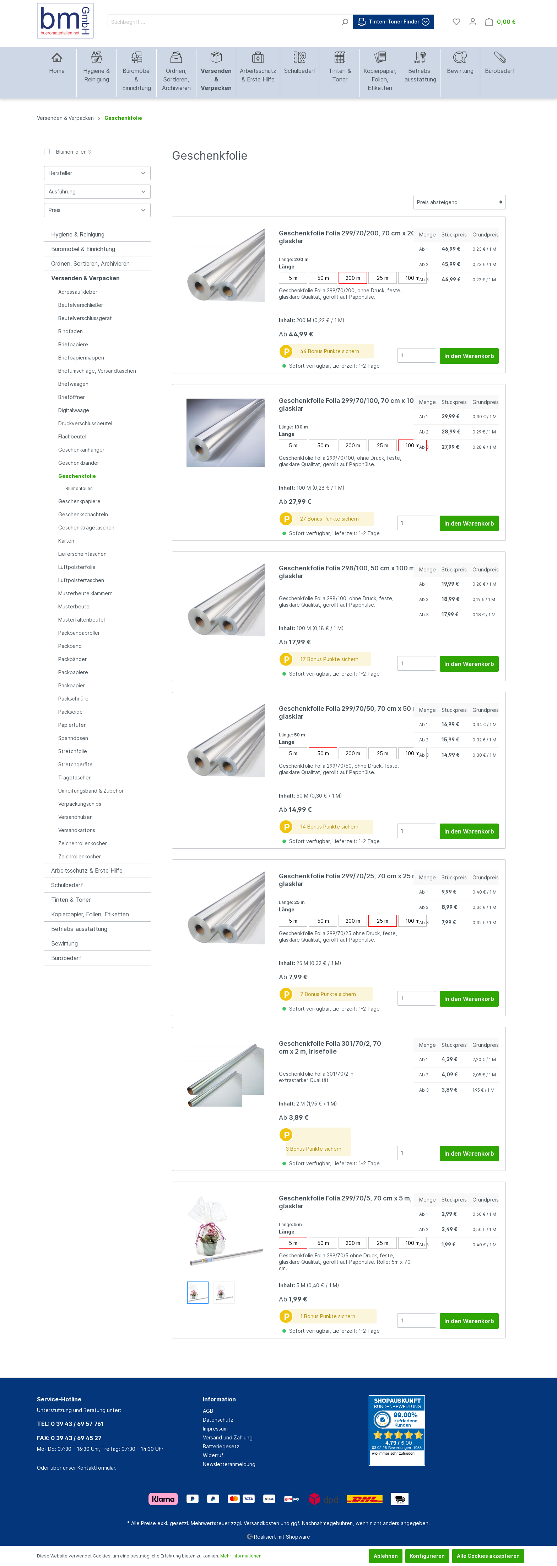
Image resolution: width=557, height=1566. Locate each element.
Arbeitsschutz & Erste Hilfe (87, 870)
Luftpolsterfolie (77, 567)
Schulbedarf (67, 885)
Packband (70, 646)
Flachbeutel (72, 436)
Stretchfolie (72, 751)
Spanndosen (73, 738)
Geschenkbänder (78, 463)
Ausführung (97, 191)
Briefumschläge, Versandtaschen (97, 371)
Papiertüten (72, 725)
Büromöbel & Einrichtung (83, 248)
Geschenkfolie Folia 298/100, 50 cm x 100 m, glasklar (348, 572)
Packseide (70, 712)
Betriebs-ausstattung (79, 928)
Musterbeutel (74, 606)
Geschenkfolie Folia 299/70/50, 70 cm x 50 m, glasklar (349, 712)
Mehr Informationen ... (243, 1556)
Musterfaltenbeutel (81, 620)
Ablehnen (386, 1556)
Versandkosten (261, 1523)
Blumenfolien (73, 152)
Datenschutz (218, 1420)
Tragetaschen (75, 777)
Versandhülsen (75, 817)
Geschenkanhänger (81, 450)
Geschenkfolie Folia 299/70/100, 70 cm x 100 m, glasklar (353, 404)
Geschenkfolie (77, 476)
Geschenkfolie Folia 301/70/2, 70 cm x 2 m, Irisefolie (330, 1047)
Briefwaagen (73, 384)
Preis (97, 210)
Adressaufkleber (77, 292)
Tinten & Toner (71, 899)
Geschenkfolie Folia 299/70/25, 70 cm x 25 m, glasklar (349, 880)
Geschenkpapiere (79, 501)
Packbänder (72, 659)
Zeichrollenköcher (79, 856)
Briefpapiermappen (81, 358)
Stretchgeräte (75, 764)
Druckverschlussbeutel (85, 423)
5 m (293, 278)
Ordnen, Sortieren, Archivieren (90, 263)
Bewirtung (64, 943)
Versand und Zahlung (228, 1437)
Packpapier (71, 685)
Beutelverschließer (80, 305)
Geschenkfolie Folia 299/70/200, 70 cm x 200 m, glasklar (353, 237)
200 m (353, 278)
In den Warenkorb (469, 355)
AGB (208, 1411)
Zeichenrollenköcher (82, 843)
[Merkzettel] (456, 21)
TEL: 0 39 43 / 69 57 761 (70, 1423)
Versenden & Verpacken (85, 278)
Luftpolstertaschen (81, 580)
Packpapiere (73, 672)
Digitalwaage (73, 410)
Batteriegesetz (221, 1446)
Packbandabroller (79, 633)
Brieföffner (71, 397)
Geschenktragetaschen (86, 527)
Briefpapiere (73, 344)
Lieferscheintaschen (82, 554)
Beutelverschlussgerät (85, 318)
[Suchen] (344, 22)
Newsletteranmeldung (229, 1464)
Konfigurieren (427, 1556)
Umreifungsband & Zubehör (91, 791)
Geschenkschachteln (83, 514)
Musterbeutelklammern (85, 593)
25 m (382, 278)
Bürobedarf (66, 958)
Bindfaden (70, 331)
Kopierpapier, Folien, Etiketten (90, 914)
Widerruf (213, 1455)
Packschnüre (73, 699)
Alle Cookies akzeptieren (488, 1556)
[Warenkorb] (500, 22)
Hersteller (97, 173)
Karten (66, 541)
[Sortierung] (459, 202)
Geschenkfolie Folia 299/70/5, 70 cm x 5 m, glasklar (345, 1202)
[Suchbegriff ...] (222, 22)
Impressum (215, 1429)
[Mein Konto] (473, 21)
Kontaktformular (96, 1468)
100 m (412, 278)
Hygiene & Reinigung (77, 234)
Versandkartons (76, 830)
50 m (323, 278)
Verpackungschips (79, 804)
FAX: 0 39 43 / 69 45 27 (69, 1438)
